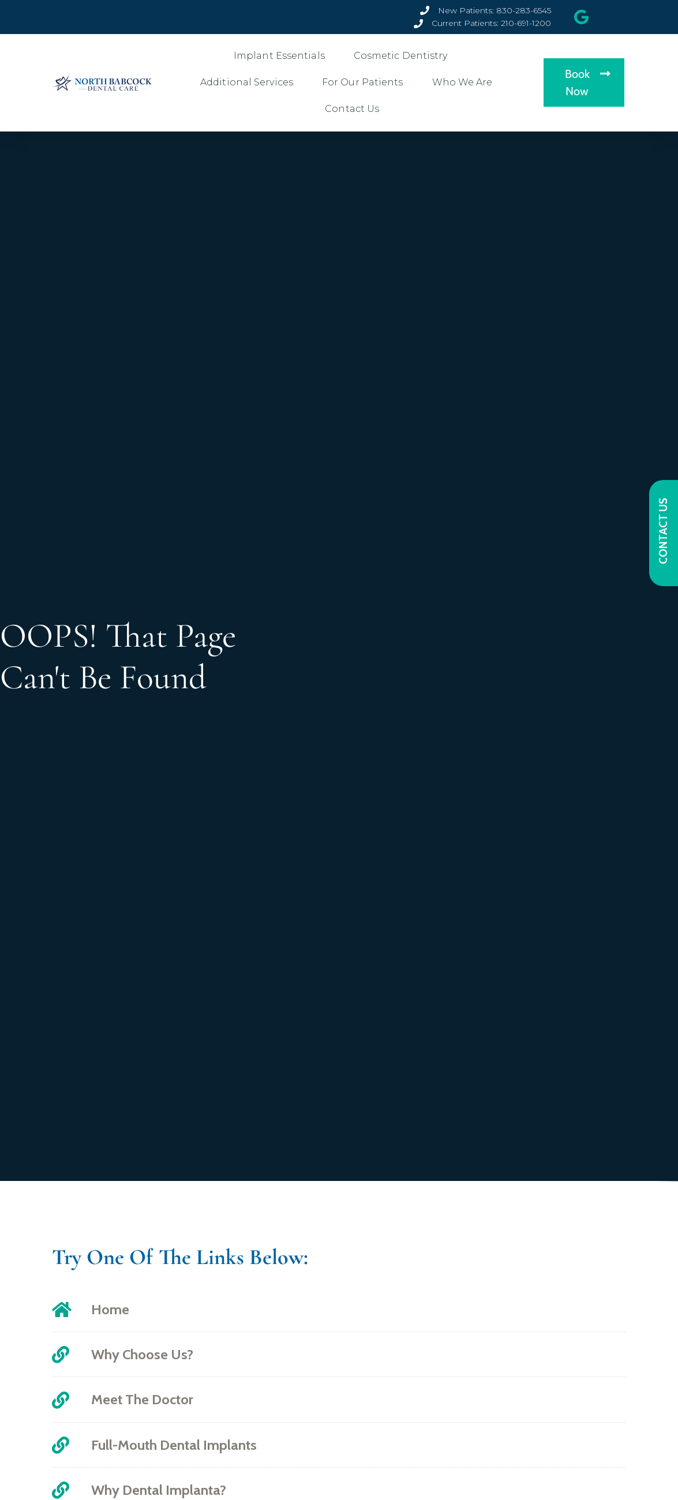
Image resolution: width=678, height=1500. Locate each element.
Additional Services (249, 82)
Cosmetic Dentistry (404, 56)
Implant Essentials (282, 56)
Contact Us (355, 109)
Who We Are (465, 82)
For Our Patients (365, 82)
